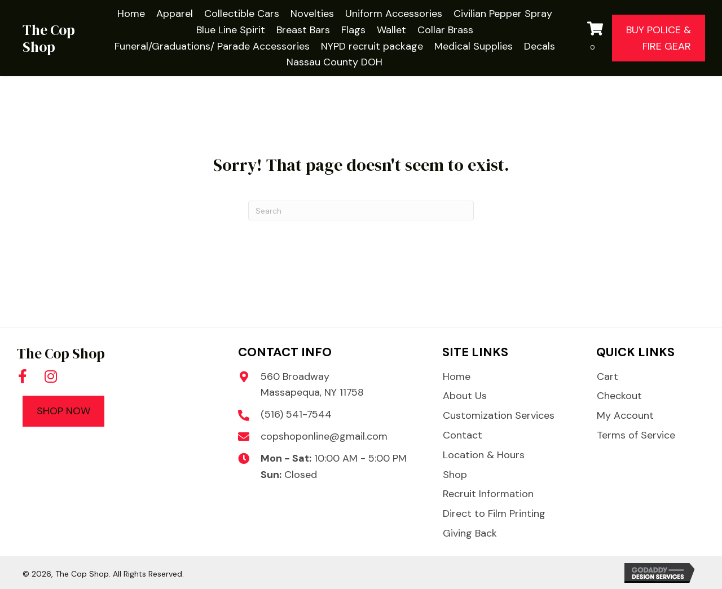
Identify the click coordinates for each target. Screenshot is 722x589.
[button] (22, 376)
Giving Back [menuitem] (470, 533)
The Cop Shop (49, 38)
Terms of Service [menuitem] (636, 435)
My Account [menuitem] (625, 415)
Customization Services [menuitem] (498, 415)
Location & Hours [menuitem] (484, 455)
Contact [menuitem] (462, 435)
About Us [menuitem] (465, 395)
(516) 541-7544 (296, 414)
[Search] (361, 210)
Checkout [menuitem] (619, 395)
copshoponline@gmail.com (324, 436)
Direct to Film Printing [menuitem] (494, 513)
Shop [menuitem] (455, 474)
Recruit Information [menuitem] (488, 494)
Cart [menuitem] (607, 376)
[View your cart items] (596, 38)
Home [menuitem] (456, 376)
